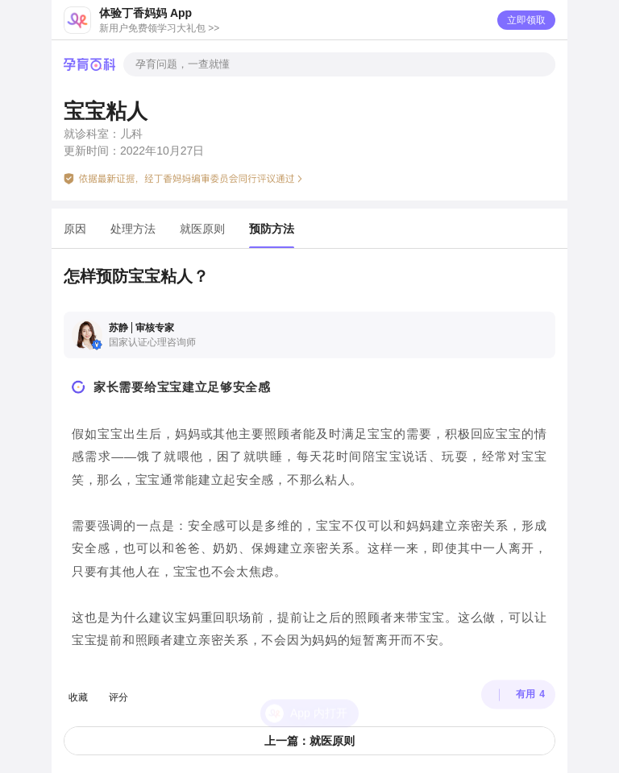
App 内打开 (318, 688)
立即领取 (526, 20)
